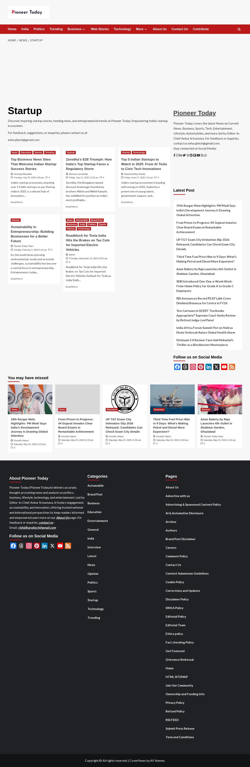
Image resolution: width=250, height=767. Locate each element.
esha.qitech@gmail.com (23, 140)
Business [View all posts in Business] (72, 224)
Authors (171, 530)
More (142, 29)
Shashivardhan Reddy (134, 174)
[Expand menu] (83, 29)
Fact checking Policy (180, 642)
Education (95, 512)
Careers (171, 547)
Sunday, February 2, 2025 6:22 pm (30, 250)
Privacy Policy (175, 702)
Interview (94, 547)
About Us (160, 29)
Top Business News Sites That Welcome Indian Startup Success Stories (33, 164)
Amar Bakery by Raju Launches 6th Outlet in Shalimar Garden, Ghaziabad (206, 271)
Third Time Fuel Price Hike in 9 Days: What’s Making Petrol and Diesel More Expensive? (206, 259)
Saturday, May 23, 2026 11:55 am (125, 440)
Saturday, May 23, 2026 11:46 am (172, 440)
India (25, 29)
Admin (72, 255)
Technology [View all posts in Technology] (139, 152)
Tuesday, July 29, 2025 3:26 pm (29, 177)
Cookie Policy (175, 582)
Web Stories (100, 29)
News (91, 565)
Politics (39, 29)
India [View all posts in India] (82, 224)
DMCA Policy (174, 608)
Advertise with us (178, 496)
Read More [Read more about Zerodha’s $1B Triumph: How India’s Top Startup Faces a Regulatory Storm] (72, 206)
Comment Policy (177, 556)
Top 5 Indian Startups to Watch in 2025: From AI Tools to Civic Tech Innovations (144, 164)
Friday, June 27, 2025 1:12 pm (138, 177)
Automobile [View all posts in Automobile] (82, 220)
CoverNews (138, 760)
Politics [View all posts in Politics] (92, 224)
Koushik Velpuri (21, 440)
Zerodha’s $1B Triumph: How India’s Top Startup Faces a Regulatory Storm (89, 164)
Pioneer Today (194, 112)
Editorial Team (175, 625)
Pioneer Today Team (23, 246)
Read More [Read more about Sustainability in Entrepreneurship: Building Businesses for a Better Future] (17, 278)
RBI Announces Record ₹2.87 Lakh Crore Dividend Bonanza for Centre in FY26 (203, 301)
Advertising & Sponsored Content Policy (193, 504)
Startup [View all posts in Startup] (38, 152)
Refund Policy (175, 711)
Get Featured (175, 651)
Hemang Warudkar (23, 174)
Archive (171, 521)
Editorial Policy (176, 616)
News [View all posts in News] (15, 152)
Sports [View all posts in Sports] (102, 224)
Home (12, 29)
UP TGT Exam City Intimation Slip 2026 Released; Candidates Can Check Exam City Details (205, 244)
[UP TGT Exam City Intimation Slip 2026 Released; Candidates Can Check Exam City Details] (125, 399)
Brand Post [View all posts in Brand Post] (97, 220)
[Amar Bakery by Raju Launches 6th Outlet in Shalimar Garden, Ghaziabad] (220, 399)
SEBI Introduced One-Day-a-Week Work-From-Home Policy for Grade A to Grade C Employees (205, 286)
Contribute (201, 29)
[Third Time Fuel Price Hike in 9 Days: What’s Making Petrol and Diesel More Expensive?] (172, 399)
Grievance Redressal (180, 659)
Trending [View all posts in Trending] (49, 152)
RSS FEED (172, 720)
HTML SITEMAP (177, 677)
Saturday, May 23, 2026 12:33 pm (30, 444)
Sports (92, 591)
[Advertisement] (125, 74)
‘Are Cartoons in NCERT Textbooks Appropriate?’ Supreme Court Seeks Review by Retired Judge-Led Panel (206, 315)
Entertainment (98, 520)
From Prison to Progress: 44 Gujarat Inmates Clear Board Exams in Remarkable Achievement (206, 227)
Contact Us (180, 29)
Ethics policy (174, 633)
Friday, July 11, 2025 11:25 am (83, 177)
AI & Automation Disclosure (185, 513)
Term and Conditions (180, 737)
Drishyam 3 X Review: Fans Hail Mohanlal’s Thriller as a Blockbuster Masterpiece (204, 342)
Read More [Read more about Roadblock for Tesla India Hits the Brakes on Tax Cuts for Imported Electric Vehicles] (72, 286)
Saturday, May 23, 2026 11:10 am (220, 440)
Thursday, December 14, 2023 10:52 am (88, 258)
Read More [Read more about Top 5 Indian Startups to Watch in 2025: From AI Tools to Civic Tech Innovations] (127, 202)
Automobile (96, 485)
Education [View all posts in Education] (26, 152)
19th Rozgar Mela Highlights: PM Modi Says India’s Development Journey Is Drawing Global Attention (206, 210)
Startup (93, 600)
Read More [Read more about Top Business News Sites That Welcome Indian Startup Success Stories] (17, 202)
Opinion (93, 573)
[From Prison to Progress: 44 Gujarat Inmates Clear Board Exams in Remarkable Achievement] (77, 399)
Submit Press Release (180, 728)
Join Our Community (179, 685)
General (93, 529)
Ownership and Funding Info (185, 694)
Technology (122, 29)
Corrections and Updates (183, 590)
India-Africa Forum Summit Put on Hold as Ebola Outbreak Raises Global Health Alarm (205, 330)
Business (77, 29)
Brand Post (95, 494)
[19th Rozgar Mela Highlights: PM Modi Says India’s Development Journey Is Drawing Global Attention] (30, 399)
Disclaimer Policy (177, 599)
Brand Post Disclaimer (181, 539)
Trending (56, 29)
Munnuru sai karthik (78, 174)
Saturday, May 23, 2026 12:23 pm (77, 440)
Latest (92, 556)
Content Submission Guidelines (187, 573)
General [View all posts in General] (206, 409)
